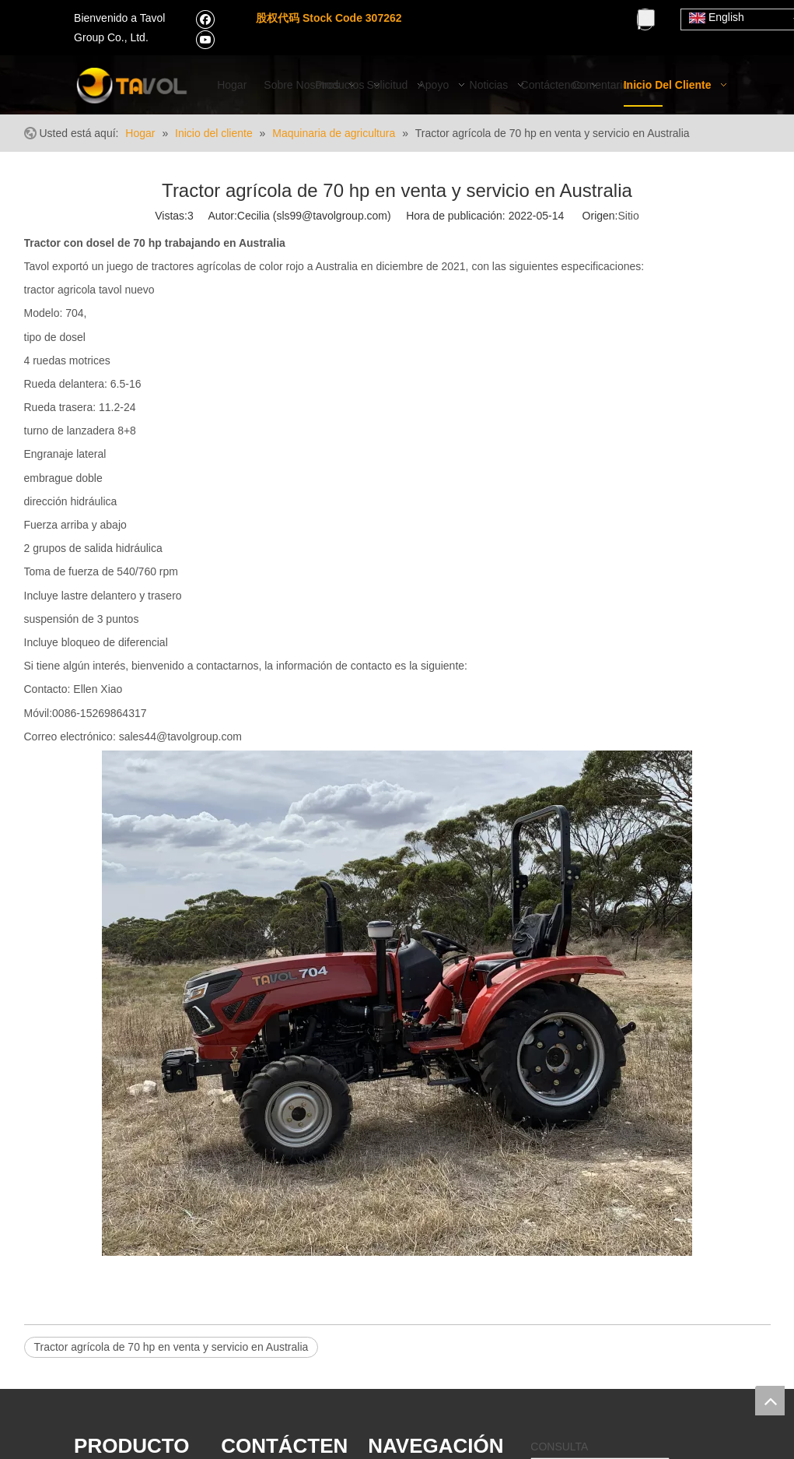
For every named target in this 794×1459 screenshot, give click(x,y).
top (770, 1400)
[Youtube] (205, 39)
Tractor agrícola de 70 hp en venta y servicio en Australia (171, 1347)
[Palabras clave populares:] (646, 17)
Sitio (628, 215)
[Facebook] (205, 19)
